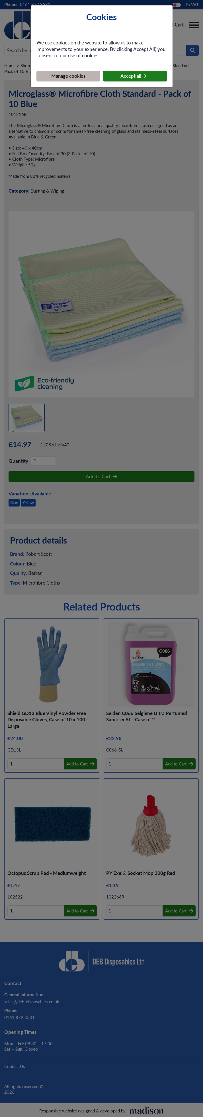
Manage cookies (68, 76)
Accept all (133, 76)
